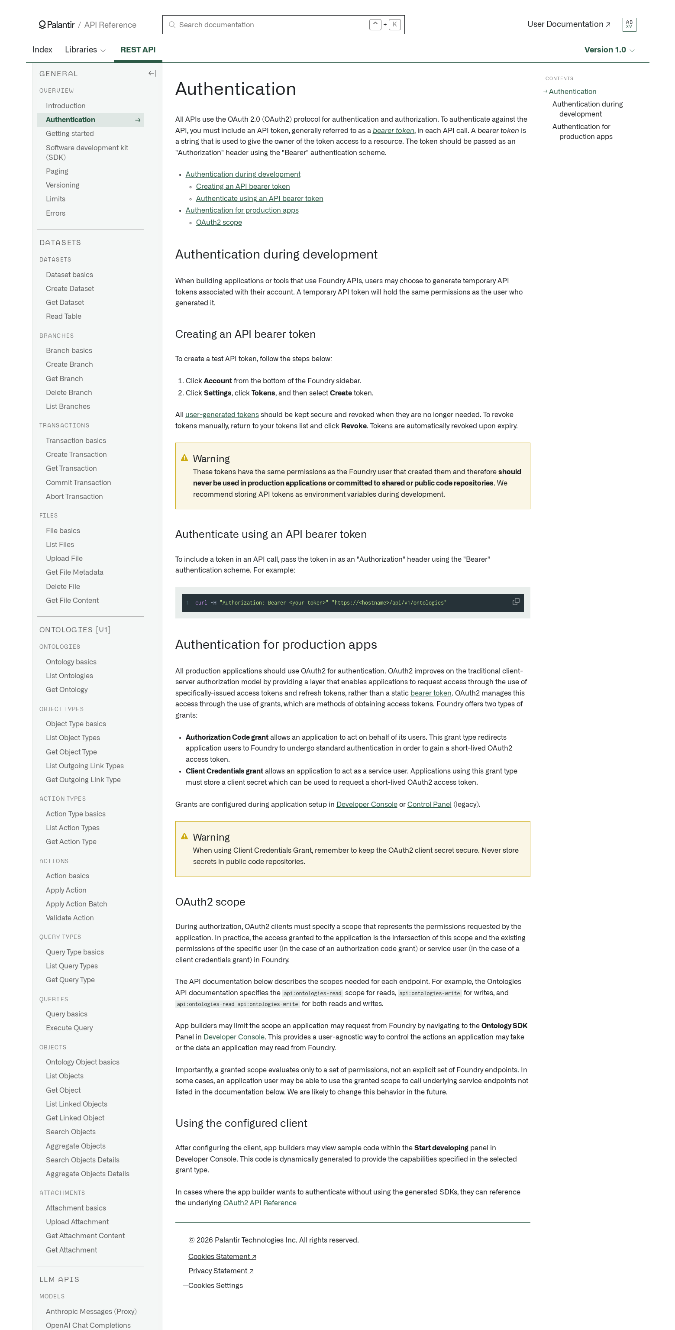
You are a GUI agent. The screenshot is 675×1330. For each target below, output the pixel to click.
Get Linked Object (75, 1118)
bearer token (393, 130)
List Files (60, 544)
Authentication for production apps (242, 210)
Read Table (63, 316)
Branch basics (69, 350)
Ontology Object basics (82, 1062)
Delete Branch (69, 392)
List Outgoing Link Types (85, 766)
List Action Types (73, 828)
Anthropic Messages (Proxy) (91, 1311)
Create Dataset (70, 288)
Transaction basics (76, 440)
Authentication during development (243, 174)
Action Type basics (76, 814)
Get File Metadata (74, 572)
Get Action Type (71, 841)
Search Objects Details (82, 1160)
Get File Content (72, 600)
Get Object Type (71, 752)
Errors (55, 213)
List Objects (65, 1076)
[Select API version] (610, 50)
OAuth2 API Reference (260, 1203)
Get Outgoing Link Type (83, 780)
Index (42, 50)
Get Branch (64, 378)
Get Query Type (70, 980)
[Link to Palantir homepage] (57, 24)
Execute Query (69, 1028)
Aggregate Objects (76, 1146)
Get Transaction (71, 468)
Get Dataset (65, 302)
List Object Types (73, 738)
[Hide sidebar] (152, 73)
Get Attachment (71, 1250)
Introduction (66, 106)
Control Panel (429, 804)
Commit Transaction (78, 482)
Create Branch (69, 364)
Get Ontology (66, 689)
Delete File (63, 586)
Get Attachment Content (85, 1236)
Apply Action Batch (76, 904)
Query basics (66, 1014)
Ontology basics (71, 662)
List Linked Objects (76, 1104)
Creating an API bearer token (243, 186)
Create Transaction (76, 454)
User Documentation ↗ (569, 25)
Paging (57, 171)
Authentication (70, 119)
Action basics (67, 876)
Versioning (63, 185)
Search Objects (71, 1132)
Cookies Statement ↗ (222, 1256)
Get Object (63, 1090)
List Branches (68, 406)
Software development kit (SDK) (87, 153)
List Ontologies (69, 676)
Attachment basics (76, 1208)
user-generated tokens (222, 414)
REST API (138, 50)
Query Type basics (75, 952)
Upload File (64, 558)
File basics (63, 530)
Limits (55, 199)
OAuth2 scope (219, 222)
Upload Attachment (77, 1222)
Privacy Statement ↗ (221, 1271)
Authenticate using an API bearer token (259, 198)
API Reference (110, 25)
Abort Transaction (74, 496)
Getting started (70, 133)
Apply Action (66, 890)
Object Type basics (76, 724)
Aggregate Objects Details (87, 1174)
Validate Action (70, 918)
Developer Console (366, 804)
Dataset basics (69, 275)
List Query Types (72, 966)
